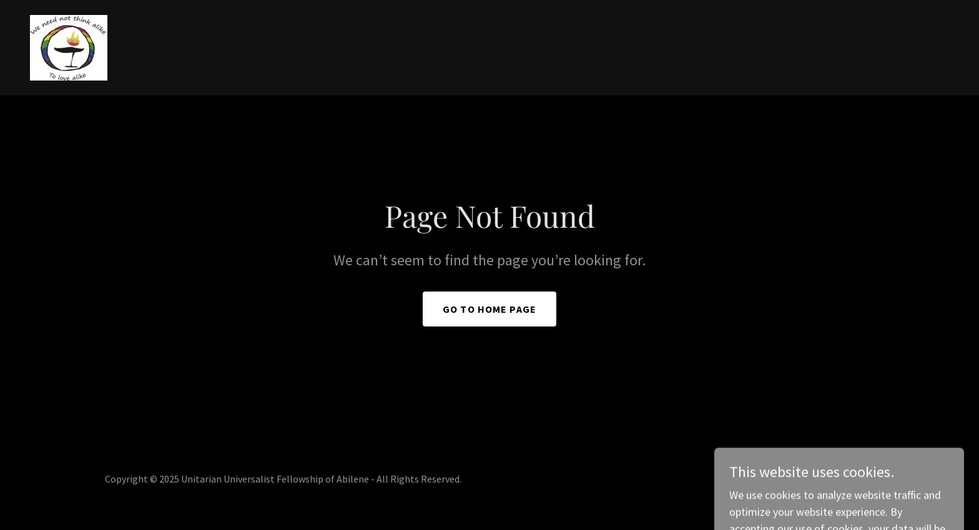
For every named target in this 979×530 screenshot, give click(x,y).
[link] (68, 46)
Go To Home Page (489, 309)
